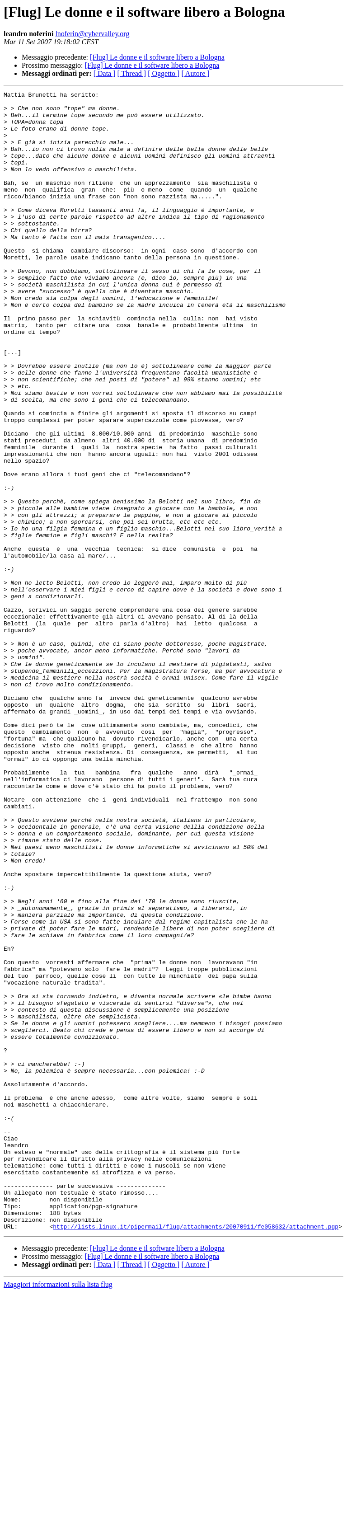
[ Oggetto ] (163, 73)
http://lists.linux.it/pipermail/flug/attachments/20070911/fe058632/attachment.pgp (195, 1454)
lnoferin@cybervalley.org (92, 34)
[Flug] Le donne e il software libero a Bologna (157, 57)
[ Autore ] (195, 73)
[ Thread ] (131, 73)
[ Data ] (105, 73)
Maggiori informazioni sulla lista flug (58, 1512)
